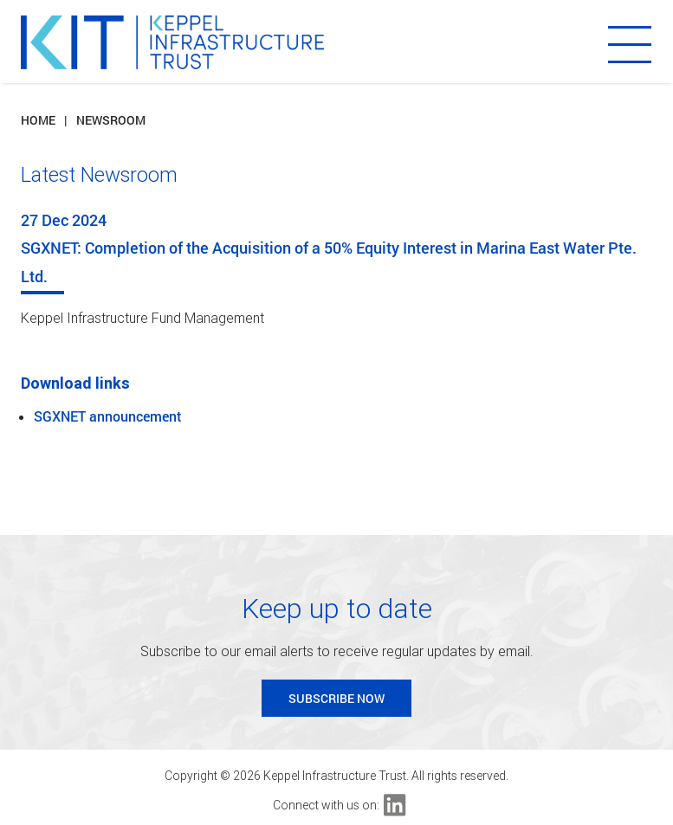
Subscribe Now (336, 698)
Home (38, 120)
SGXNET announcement (108, 416)
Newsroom (111, 120)
